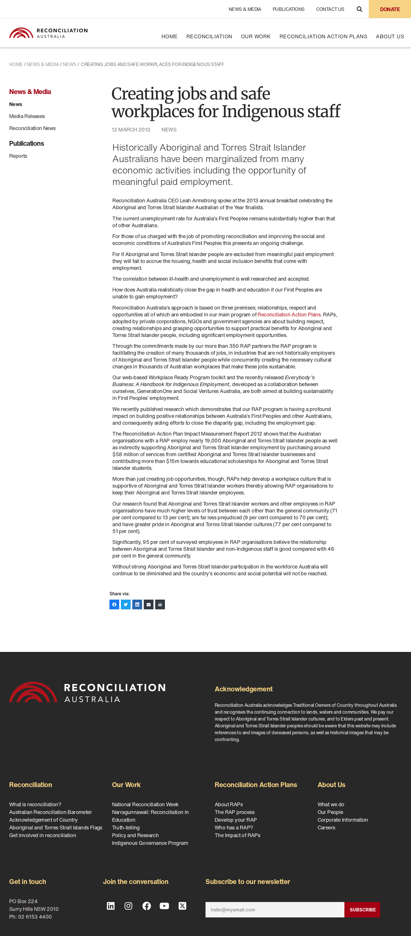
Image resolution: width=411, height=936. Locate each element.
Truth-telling (126, 827)
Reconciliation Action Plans (324, 36)
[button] (359, 9)
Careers (326, 827)
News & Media (245, 9)
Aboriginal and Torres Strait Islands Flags (55, 827)
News (69, 64)
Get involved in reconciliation (42, 835)
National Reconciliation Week (145, 804)
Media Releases (27, 116)
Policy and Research (135, 835)
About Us (390, 36)
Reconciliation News (32, 128)
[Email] (275, 909)
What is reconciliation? (35, 804)
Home (169, 36)
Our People (330, 812)
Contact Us (330, 9)
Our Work (256, 36)
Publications (289, 9)
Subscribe (363, 909)
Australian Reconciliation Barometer (50, 812)
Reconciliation (209, 36)
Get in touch (27, 881)
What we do (331, 804)
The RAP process (234, 812)
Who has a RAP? (234, 827)
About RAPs (229, 804)
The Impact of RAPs (237, 835)
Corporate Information (343, 819)
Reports (18, 155)
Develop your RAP (236, 819)
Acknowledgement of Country (43, 819)
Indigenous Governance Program (150, 843)
